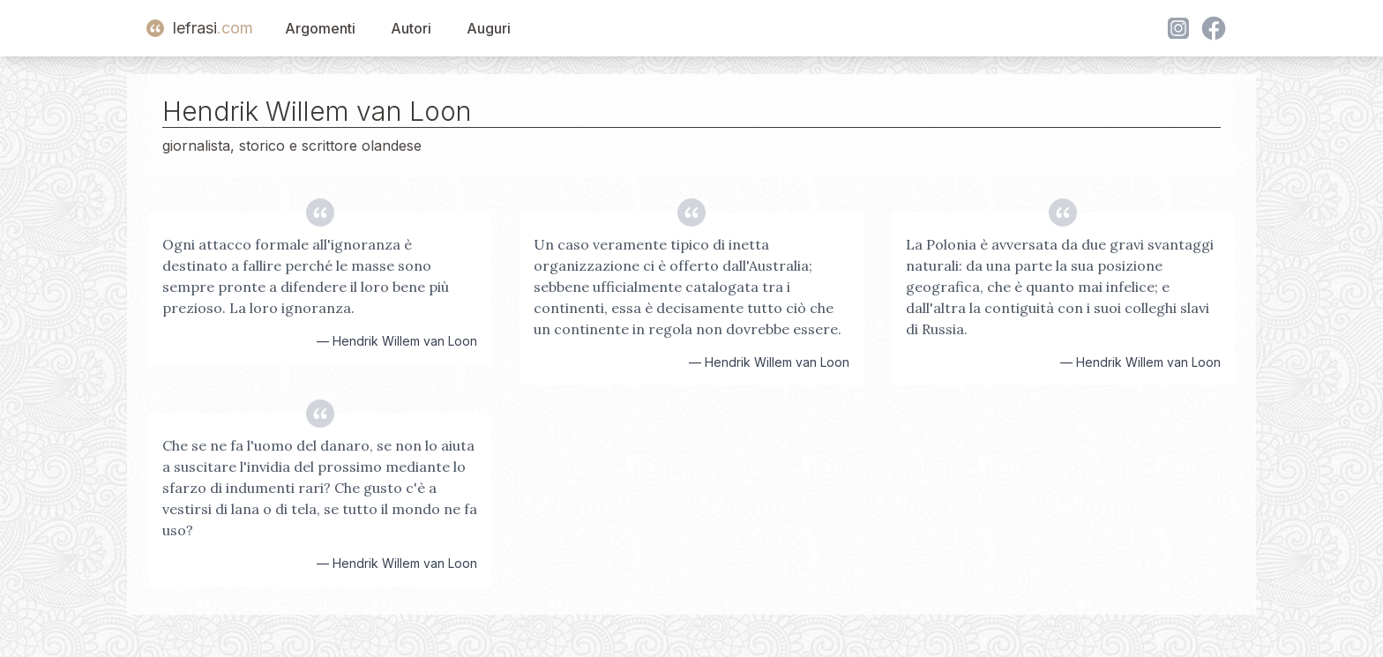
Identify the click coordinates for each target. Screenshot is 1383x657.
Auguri (489, 28)
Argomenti (320, 28)
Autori (411, 28)
